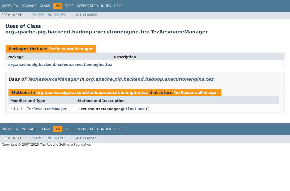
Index (106, 6)
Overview (10, 6)
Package (29, 6)
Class (45, 6)
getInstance (133, 109)
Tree (69, 6)
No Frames (57, 15)
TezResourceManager (70, 49)
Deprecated (87, 6)
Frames (37, 15)
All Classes (86, 15)
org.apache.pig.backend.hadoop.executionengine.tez (60, 65)
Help (118, 6)
